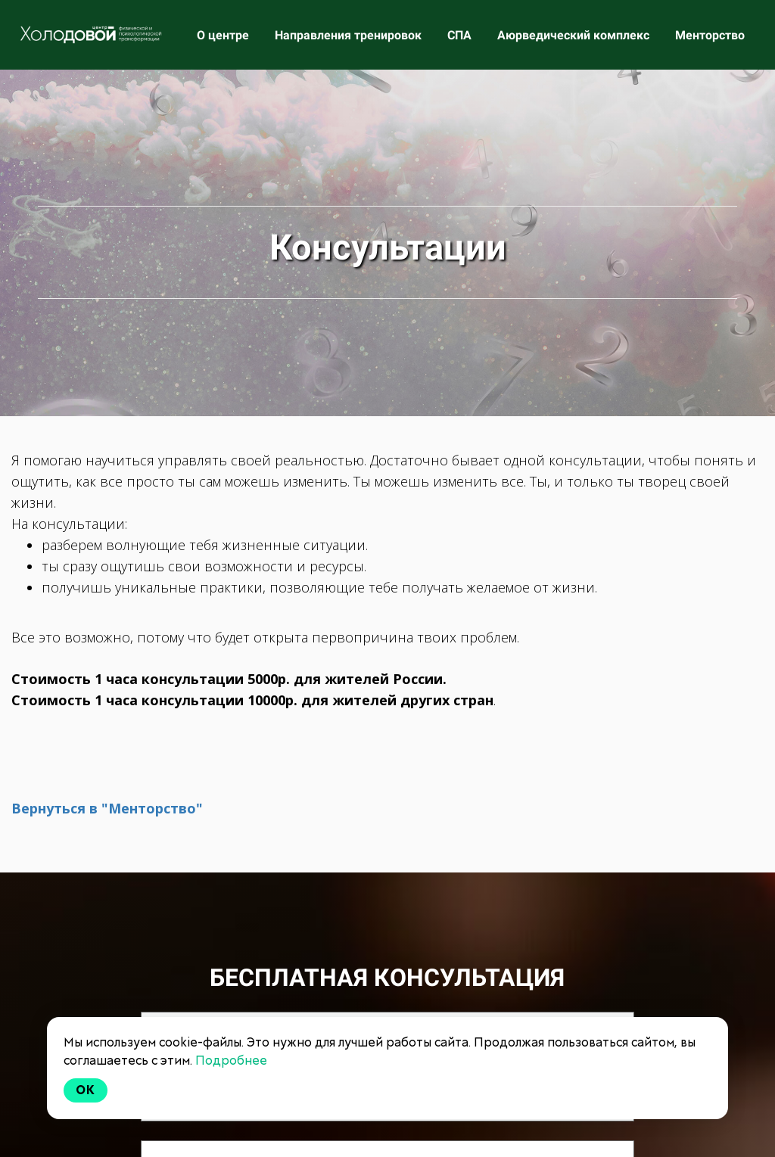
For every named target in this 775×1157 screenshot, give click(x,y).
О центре (224, 35)
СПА (461, 35)
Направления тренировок (350, 35)
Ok (85, 1090)
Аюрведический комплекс (574, 35)
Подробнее (231, 1060)
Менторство (710, 35)
